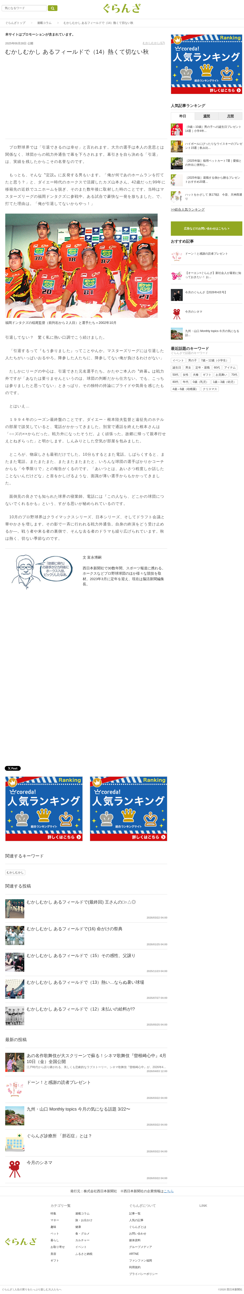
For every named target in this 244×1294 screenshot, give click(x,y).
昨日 (182, 116)
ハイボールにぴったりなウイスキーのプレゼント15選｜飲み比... (213, 146)
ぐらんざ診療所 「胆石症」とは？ (59, 1136)
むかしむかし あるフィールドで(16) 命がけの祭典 (74, 928)
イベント (81, 1247)
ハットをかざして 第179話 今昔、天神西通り (213, 196)
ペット (55, 1233)
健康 (78, 1227)
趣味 (53, 1227)
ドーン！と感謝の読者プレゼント (59, 1082)
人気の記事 (136, 1220)
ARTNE (134, 1254)
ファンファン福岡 (140, 1260)
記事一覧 (135, 1213)
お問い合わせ (137, 1233)
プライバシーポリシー (143, 1274)
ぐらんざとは (137, 1227)
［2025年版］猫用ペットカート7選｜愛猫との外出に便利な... (213, 162)
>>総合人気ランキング (188, 209)
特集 (53, 1213)
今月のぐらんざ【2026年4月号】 (206, 292)
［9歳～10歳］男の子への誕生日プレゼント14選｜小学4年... (213, 129)
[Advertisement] (86, 100)
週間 (206, 116)
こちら (169, 1191)
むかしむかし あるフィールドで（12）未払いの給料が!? (81, 1009)
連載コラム (44, 23)
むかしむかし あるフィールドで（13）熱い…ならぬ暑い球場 (85, 982)
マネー (55, 1220)
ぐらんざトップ (15, 23)
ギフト (55, 1260)
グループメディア (140, 1247)
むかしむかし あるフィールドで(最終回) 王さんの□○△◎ (81, 902)
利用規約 (135, 1267)
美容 (53, 1254)
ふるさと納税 (83, 1254)
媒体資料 (135, 1240)
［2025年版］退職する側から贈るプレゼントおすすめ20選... (212, 179)
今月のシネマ (39, 1162)
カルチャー (82, 1240)
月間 (230, 116)
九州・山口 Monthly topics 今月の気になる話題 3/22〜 (78, 1109)
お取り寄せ (58, 1247)
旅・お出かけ (83, 1220)
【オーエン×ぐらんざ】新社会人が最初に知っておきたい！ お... (213, 275)
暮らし (55, 1240)
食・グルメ (82, 1233)
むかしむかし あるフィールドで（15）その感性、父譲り (81, 955)
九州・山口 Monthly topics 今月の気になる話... (212, 333)
